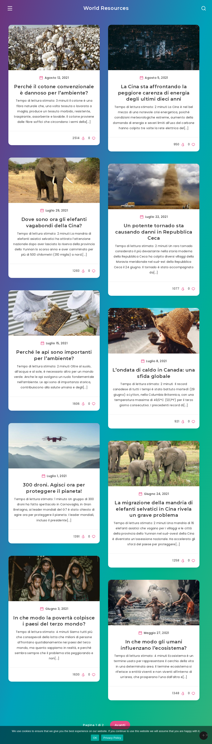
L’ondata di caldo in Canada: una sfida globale (154, 374)
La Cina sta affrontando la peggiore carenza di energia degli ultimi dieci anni (154, 93)
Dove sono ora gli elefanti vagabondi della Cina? (54, 223)
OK (95, 737)
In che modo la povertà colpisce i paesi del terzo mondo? (54, 622)
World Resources (106, 7)
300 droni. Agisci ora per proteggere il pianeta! (54, 489)
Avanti (120, 724)
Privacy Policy (112, 737)
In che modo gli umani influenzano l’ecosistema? (154, 646)
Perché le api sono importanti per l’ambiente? (54, 356)
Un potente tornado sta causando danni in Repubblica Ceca (153, 232)
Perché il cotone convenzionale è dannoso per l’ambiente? (54, 90)
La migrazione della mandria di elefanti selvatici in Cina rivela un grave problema (154, 510)
